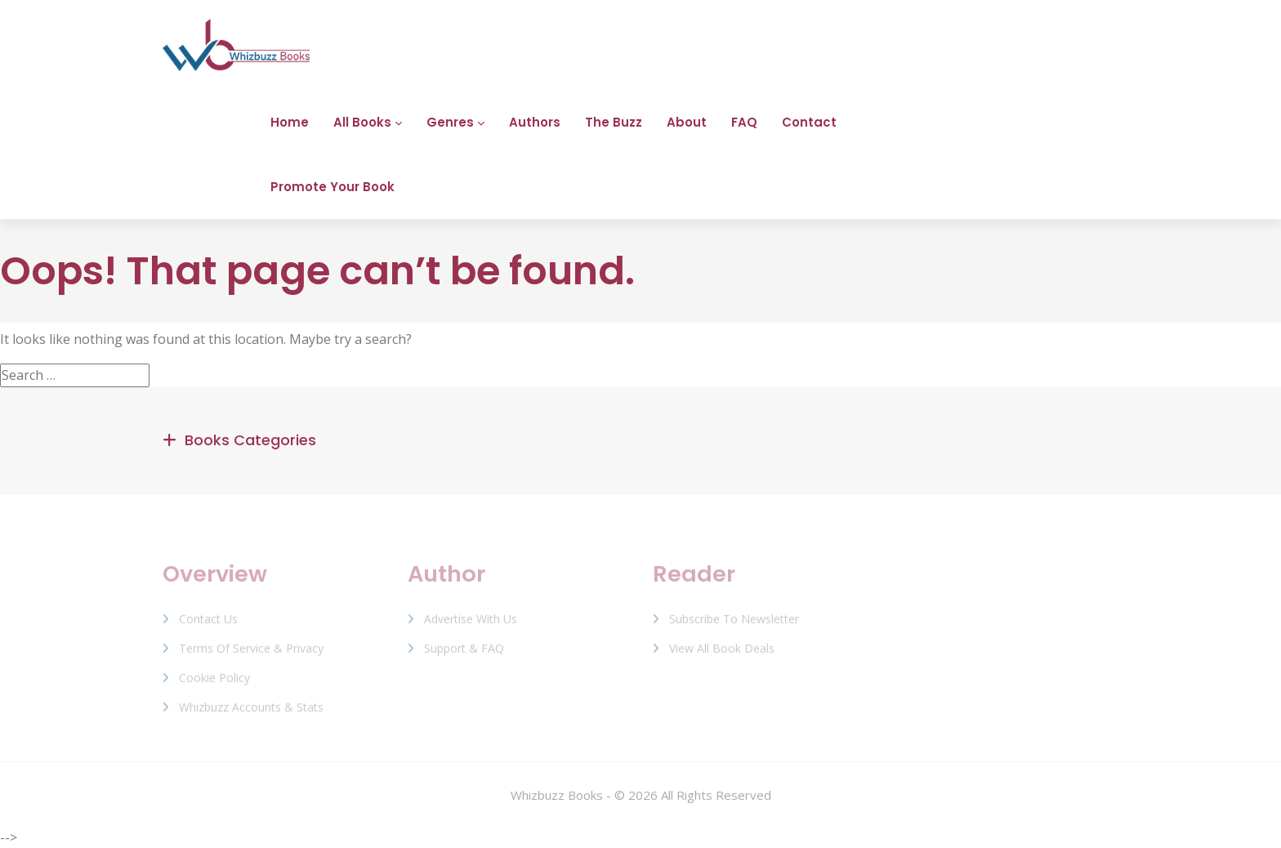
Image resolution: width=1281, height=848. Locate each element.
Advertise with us (470, 624)
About (687, 122)
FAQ (744, 122)
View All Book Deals (721, 653)
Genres (450, 122)
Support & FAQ (464, 653)
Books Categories (250, 440)
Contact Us (208, 624)
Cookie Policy (214, 682)
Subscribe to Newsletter (734, 624)
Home (289, 122)
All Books (362, 122)
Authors (534, 122)
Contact (809, 122)
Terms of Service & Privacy (251, 653)
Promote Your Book (332, 186)
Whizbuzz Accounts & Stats (251, 712)
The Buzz (613, 122)
